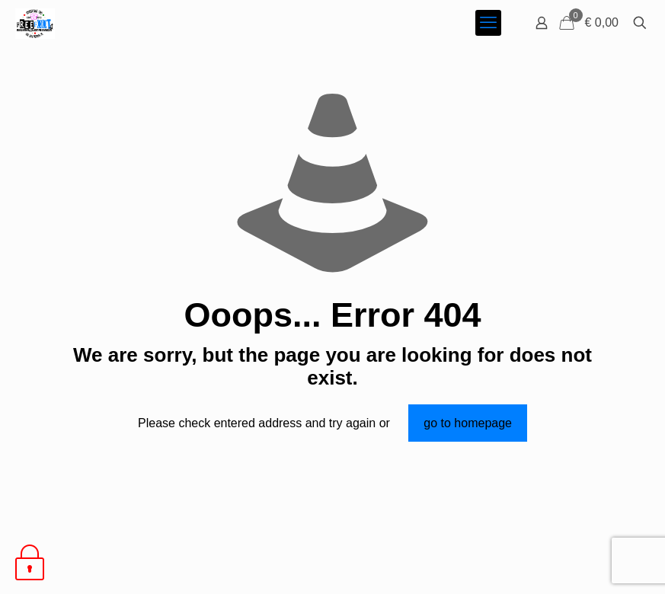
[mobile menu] (488, 23)
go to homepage (468, 423)
